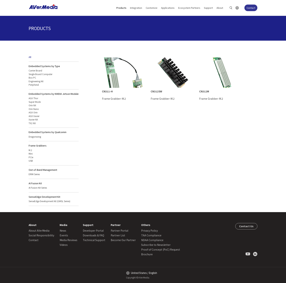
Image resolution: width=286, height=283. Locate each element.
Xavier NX (33, 119)
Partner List (118, 235)
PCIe (31, 157)
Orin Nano (34, 108)
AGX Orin (33, 112)
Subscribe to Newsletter (156, 245)
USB (31, 160)
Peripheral (34, 84)
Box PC (32, 77)
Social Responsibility (41, 235)
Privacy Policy (149, 230)
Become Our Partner (123, 240)
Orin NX (32, 105)
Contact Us (246, 226)
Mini (31, 153)
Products (121, 7)
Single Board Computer (40, 74)
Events (64, 235)
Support (208, 7)
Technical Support (94, 240)
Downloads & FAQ (93, 235)
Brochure (147, 254)
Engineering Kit (36, 81)
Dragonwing (35, 136)
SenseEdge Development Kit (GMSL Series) (49, 201)
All (30, 57)
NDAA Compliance (152, 240)
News (63, 230)
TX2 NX (32, 123)
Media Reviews (68, 240)
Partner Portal (119, 230)
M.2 (30, 150)
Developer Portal (93, 230)
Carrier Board (35, 70)
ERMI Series (34, 174)
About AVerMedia (39, 230)
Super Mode (35, 101)
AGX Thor (33, 98)
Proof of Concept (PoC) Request (160, 249)
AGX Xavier (34, 116)
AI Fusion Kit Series (38, 187)
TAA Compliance (151, 235)
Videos (64, 245)
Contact (251, 7)
